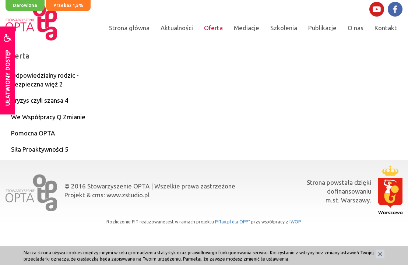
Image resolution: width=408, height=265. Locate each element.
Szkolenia (283, 27)
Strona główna (129, 27)
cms (97, 194)
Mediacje (246, 27)
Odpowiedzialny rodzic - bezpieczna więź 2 (45, 80)
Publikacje (322, 27)
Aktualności (177, 27)
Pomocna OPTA (33, 133)
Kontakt (385, 27)
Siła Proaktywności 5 (39, 149)
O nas (355, 27)
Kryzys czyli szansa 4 (39, 100)
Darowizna (25, 5)
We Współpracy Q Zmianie (48, 116)
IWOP (294, 221)
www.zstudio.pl (128, 194)
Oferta (213, 27)
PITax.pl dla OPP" (232, 221)
